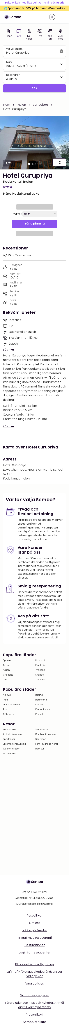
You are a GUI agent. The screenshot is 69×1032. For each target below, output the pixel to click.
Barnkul (39, 748)
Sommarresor (10, 729)
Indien (21, 105)
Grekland (8, 675)
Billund (39, 695)
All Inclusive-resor (13, 734)
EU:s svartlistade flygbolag (34, 964)
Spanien (7, 660)
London (39, 704)
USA (5, 679)
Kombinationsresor (46, 734)
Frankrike (40, 665)
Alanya (7, 695)
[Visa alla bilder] (59, 162)
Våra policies (34, 983)
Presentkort (34, 1014)
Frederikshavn (43, 709)
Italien (6, 670)
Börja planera (34, 223)
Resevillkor (34, 915)
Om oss (34, 923)
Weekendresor (11, 748)
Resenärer (13, 74)
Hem (6, 105)
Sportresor (9, 739)
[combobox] (31, 53)
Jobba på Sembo (34, 930)
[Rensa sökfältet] (61, 51)
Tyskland (40, 670)
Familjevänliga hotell (46, 744)
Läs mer (8, 349)
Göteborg (8, 714)
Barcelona (41, 699)
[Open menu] (62, 17)
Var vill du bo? (14, 48)
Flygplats (17, 213)
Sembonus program (34, 995)
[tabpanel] (34, 68)
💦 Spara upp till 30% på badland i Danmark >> (34, 8)
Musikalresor (10, 753)
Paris (5, 699)
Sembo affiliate (34, 1022)
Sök (34, 88)
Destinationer (34, 945)
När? (9, 62)
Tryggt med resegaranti (34, 938)
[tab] (8, 34)
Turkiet (6, 665)
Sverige (39, 675)
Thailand (40, 679)
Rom (5, 709)
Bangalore (40, 105)
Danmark (40, 660)
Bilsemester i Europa (14, 744)
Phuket (39, 714)
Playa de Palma (11, 704)
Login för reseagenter (35, 952)
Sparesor (40, 739)
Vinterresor (41, 729)
